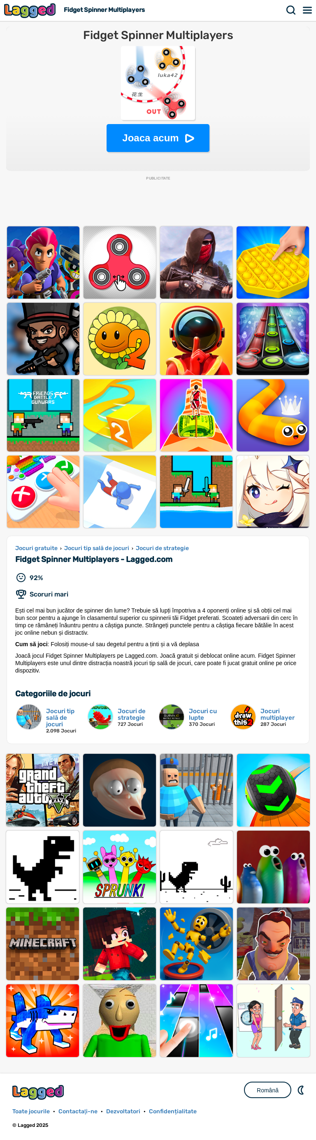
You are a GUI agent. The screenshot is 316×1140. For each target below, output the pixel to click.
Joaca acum (150, 137)
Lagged (31, 10)
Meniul (308, 10)
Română (268, 1090)
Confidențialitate (173, 1111)
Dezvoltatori (123, 1111)
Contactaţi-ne (78, 1111)
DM (301, 1090)
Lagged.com (39, 1092)
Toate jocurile (31, 1111)
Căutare (291, 10)
